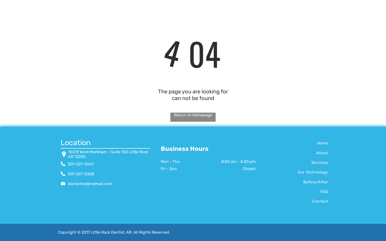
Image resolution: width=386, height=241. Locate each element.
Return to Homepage (193, 115)
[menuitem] (297, 143)
